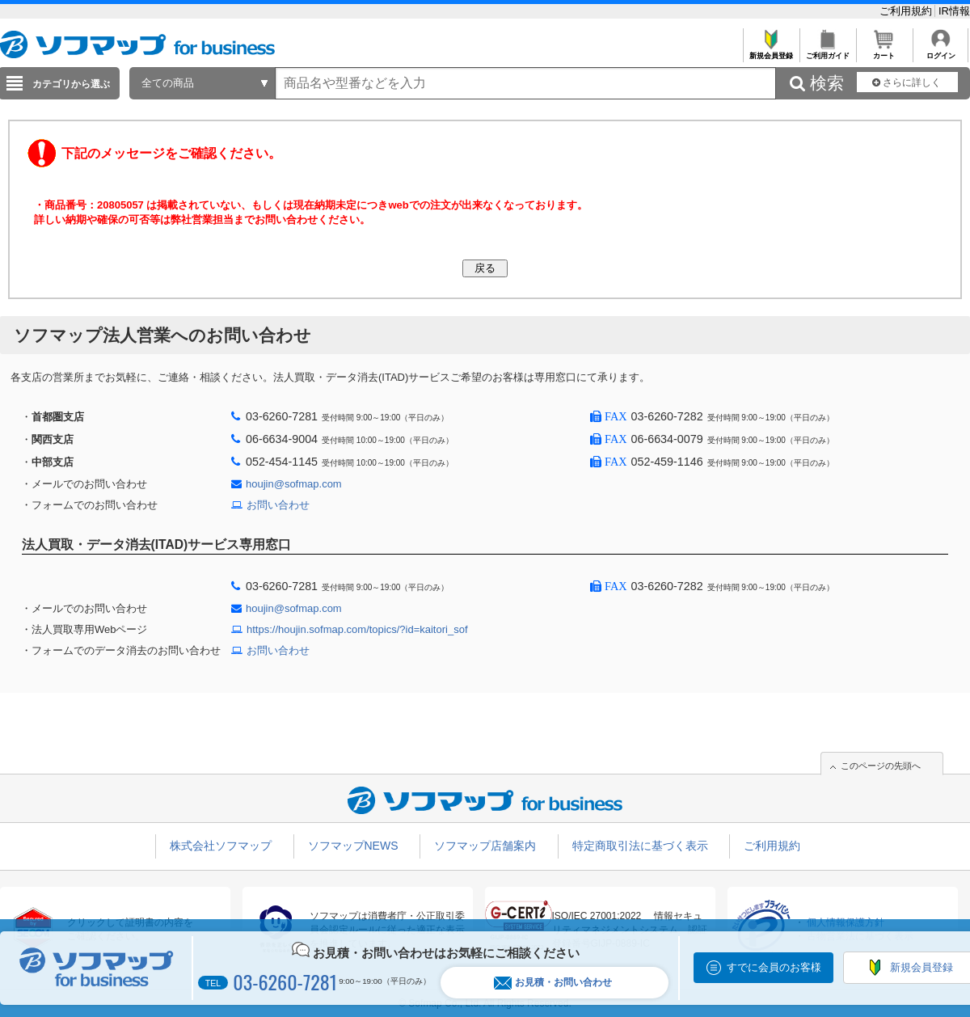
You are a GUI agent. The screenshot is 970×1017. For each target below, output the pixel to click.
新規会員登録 (770, 51)
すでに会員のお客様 (774, 967)
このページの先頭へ (881, 765)
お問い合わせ (278, 505)
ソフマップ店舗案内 (485, 845)
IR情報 (954, 11)
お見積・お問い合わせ (553, 983)
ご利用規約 (907, 11)
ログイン (940, 51)
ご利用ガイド (827, 51)
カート (884, 51)
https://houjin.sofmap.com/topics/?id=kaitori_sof (357, 629)
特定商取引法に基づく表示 (640, 845)
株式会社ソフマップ (221, 845)
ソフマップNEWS (353, 845)
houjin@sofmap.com (294, 484)
